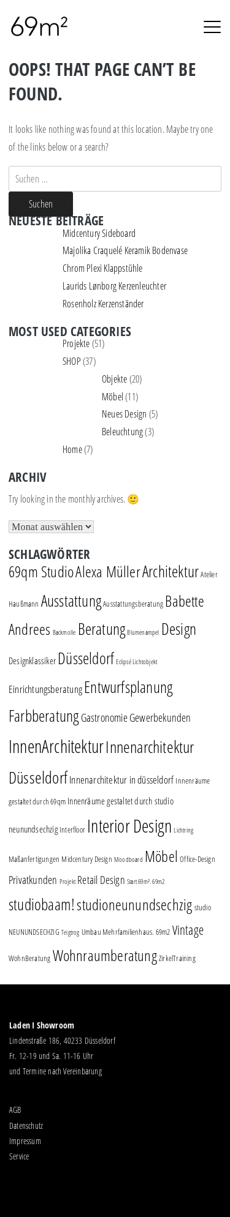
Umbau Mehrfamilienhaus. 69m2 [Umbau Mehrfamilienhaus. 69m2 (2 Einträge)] (126, 931)
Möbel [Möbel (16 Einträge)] (161, 855)
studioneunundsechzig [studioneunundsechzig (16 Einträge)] (134, 904)
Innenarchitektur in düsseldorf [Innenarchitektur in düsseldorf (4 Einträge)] (121, 780)
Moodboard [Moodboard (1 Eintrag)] (128, 859)
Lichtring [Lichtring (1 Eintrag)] (183, 830)
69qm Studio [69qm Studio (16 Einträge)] (41, 571)
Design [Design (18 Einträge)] (178, 629)
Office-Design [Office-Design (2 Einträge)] (197, 858)
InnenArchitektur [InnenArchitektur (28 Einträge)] (56, 746)
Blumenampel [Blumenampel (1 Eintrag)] (143, 632)
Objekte (114, 379)
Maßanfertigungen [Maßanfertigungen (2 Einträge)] (34, 858)
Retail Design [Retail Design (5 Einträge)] (101, 879)
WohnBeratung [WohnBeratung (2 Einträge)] (29, 958)
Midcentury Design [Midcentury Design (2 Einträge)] (86, 858)
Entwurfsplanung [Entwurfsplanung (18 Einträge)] (128, 687)
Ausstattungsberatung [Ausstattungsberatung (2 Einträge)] (133, 603)
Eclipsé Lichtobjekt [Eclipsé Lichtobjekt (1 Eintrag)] (136, 661)
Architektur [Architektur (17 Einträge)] (170, 571)
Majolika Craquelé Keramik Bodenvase (125, 250)
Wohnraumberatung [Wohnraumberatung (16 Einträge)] (105, 955)
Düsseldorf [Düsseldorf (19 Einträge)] (86, 658)
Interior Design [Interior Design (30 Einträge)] (129, 826)
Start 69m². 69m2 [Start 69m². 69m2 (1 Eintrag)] (145, 881)
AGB (15, 1109)
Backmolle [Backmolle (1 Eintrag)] (64, 632)
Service (19, 1156)
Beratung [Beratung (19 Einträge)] (102, 629)
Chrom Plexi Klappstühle (103, 268)
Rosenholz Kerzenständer (103, 303)
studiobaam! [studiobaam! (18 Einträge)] (42, 904)
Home (72, 449)
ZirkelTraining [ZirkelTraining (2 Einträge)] (177, 958)
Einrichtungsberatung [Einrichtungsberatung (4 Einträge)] (45, 689)
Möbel (112, 396)
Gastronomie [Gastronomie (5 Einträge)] (104, 717)
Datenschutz (26, 1125)
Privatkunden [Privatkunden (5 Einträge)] (33, 879)
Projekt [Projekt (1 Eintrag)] (67, 881)
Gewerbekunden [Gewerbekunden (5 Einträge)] (160, 717)
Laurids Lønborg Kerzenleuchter (114, 286)
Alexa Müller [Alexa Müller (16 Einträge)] (107, 571)
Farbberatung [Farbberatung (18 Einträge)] (44, 716)
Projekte (76, 343)
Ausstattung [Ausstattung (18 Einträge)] (71, 601)
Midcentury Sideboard (99, 233)
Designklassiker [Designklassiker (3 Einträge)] (32, 660)
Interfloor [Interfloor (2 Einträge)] (72, 829)
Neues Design (124, 414)
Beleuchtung (122, 431)
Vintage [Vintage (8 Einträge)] (188, 929)
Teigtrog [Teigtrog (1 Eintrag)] (70, 932)
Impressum (25, 1141)
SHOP (72, 361)
